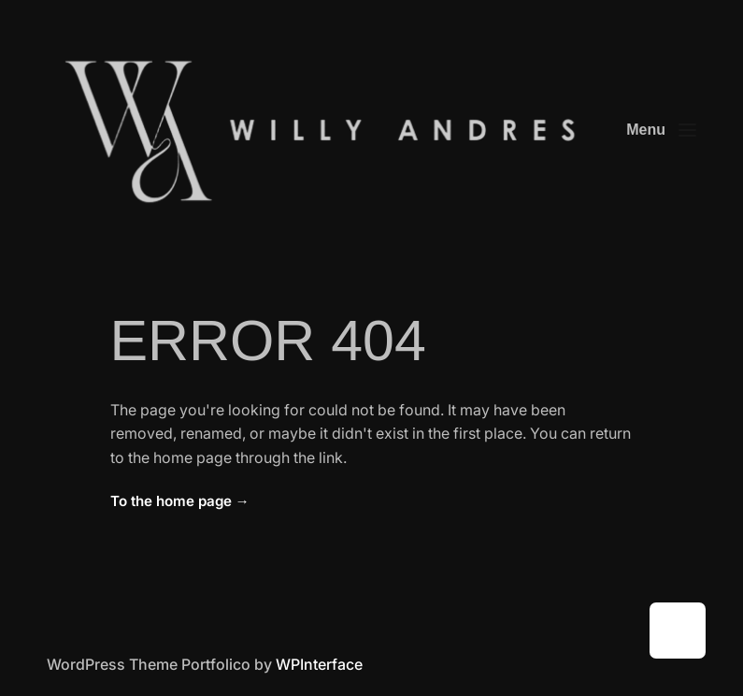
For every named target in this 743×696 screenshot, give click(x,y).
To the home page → (180, 501)
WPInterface (319, 664)
